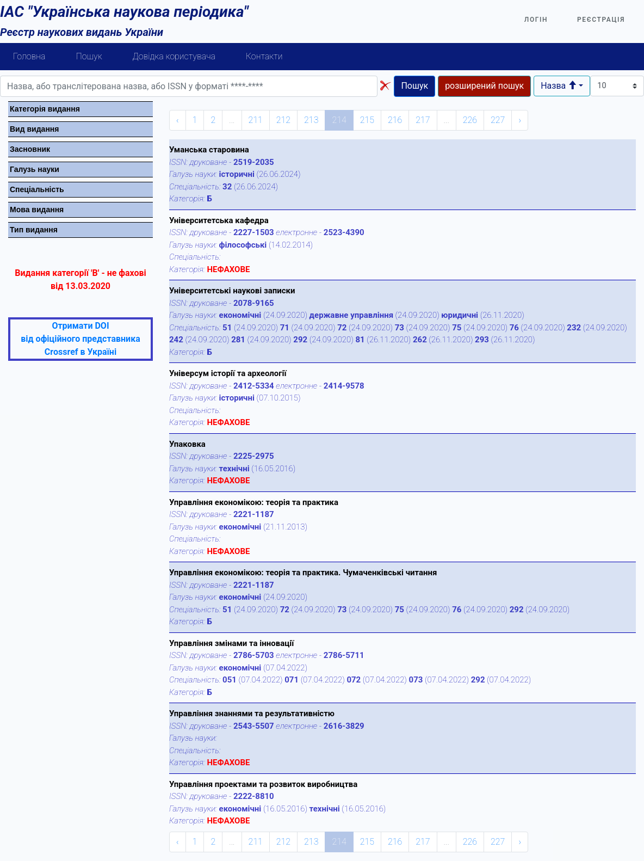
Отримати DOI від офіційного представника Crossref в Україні (80, 339)
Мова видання (37, 209)
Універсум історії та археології (228, 373)
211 (256, 120)
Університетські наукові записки (232, 291)
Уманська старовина (209, 150)
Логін (536, 19)
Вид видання (34, 129)
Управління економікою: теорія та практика (253, 502)
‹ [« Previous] (177, 120)
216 (395, 120)
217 (423, 120)
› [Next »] (519, 120)
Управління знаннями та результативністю (252, 713)
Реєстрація (601, 19)
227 (498, 120)
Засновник (30, 149)
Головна (29, 56)
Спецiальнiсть (37, 189)
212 (283, 120)
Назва (559, 86)
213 (311, 120)
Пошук (89, 56)
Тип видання (34, 229)
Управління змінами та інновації (231, 643)
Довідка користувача (174, 56)
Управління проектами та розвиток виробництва (263, 784)
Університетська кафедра (219, 220)
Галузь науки (34, 169)
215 (367, 120)
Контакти (264, 56)
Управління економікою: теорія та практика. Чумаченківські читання (303, 572)
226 (470, 120)
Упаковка (187, 444)
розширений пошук (484, 86)
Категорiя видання (45, 108)
